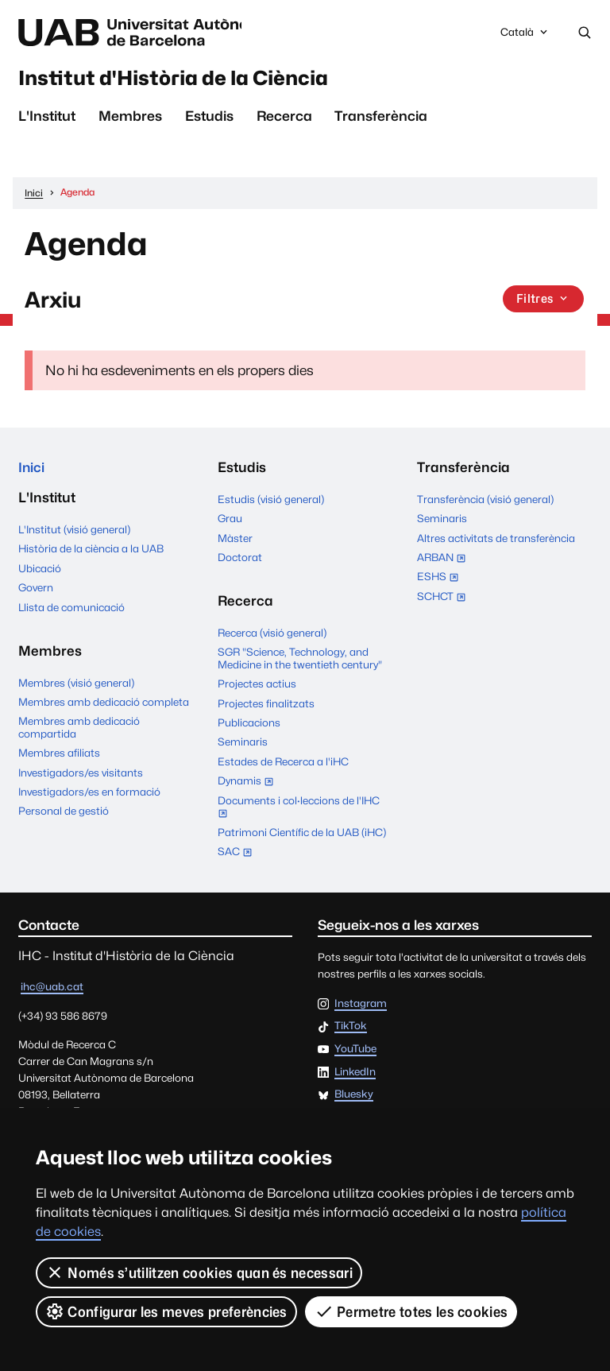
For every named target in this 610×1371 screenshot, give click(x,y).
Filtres (544, 301)
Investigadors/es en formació (89, 794)
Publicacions (249, 724)
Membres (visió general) (76, 686)
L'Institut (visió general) (74, 532)
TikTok (350, 1028)
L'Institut (46, 119)
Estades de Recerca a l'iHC (283, 763)
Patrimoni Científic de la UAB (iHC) (302, 833)
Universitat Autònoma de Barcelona (148, 32)
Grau (230, 520)
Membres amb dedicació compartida (79, 730)
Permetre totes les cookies (411, 1311)
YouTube (355, 1051)
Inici (31, 470)
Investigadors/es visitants (80, 775)
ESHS (441, 580)
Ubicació (39, 571)
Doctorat (240, 559)
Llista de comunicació (71, 610)
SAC (235, 853)
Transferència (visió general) (485, 501)
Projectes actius (257, 686)
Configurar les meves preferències (166, 1311)
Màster (235, 539)
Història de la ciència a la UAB (91, 552)
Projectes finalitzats (266, 705)
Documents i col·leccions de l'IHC (299, 810)
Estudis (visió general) (271, 501)
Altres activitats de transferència (496, 539)
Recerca (284, 119)
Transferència (380, 119)
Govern (35, 590)
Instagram (360, 1005)
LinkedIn (355, 1074)
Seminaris (243, 744)
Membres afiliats (59, 755)
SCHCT (445, 599)
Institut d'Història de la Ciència (189, 79)
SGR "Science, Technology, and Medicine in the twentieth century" (300, 660)
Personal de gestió (63, 813)
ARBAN (445, 561)
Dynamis (249, 784)
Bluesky (353, 1097)
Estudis (209, 119)
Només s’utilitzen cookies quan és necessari (199, 1272)
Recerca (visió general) (272, 635)
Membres (130, 119)
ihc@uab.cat (52, 988)
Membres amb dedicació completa (103, 705)
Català (525, 36)
